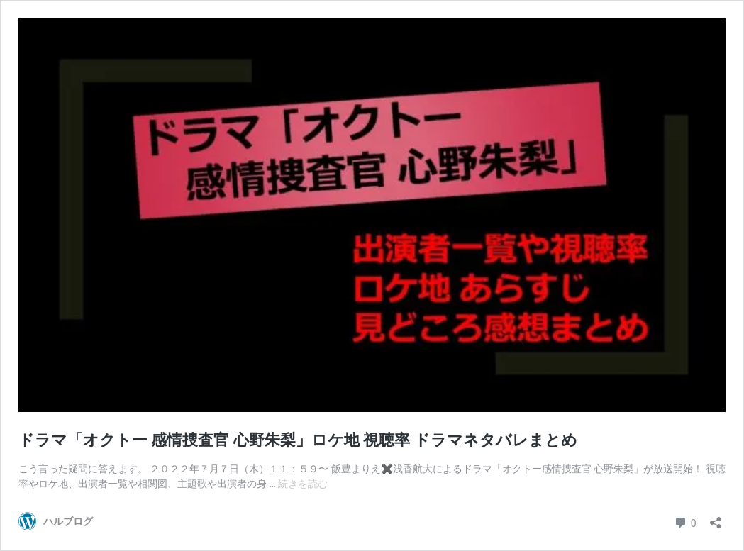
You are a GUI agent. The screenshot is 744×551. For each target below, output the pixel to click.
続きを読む (303, 483)
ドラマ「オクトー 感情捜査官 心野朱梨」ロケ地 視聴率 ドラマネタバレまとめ (297, 440)
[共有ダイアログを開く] (716, 518)
